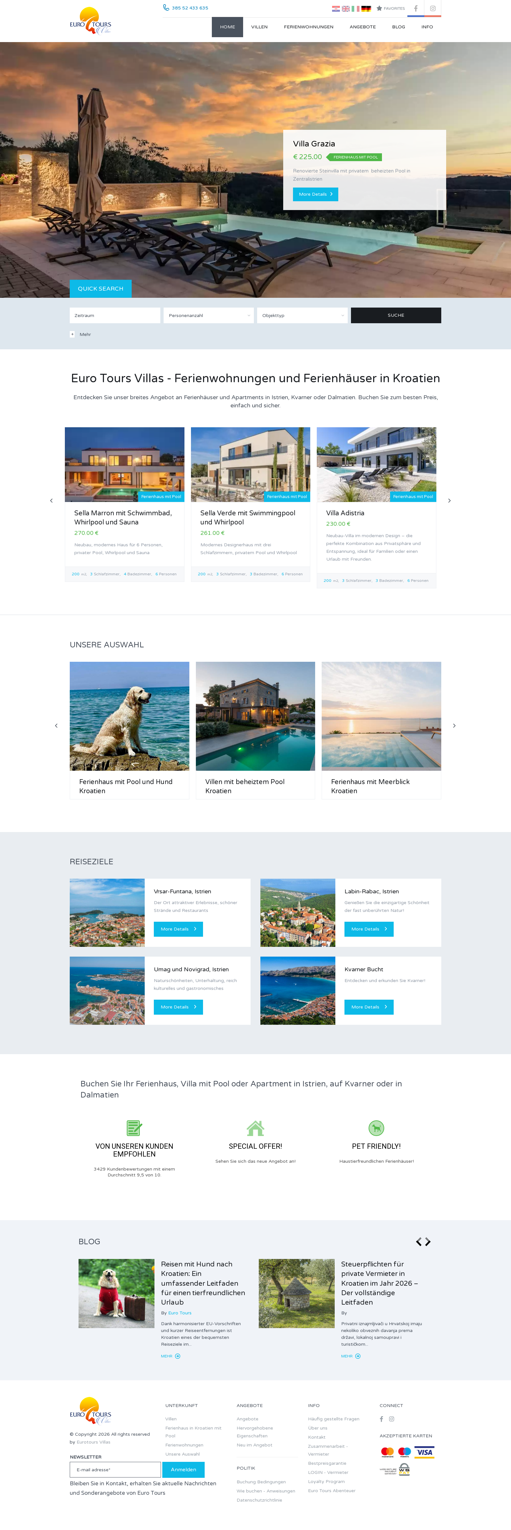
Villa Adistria (345, 513)
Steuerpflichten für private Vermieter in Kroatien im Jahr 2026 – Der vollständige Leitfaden (379, 1283)
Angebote (363, 27)
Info (427, 27)
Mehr (170, 1356)
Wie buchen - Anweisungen (266, 1491)
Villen (259, 27)
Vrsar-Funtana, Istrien (182, 891)
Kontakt (317, 1437)
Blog (398, 27)
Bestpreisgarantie (327, 1463)
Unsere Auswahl (182, 1454)
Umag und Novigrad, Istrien (191, 969)
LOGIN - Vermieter (328, 1472)
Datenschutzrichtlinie (259, 1500)
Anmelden (183, 1469)
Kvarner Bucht (363, 969)
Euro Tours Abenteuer (332, 1490)
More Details (315, 194)
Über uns (318, 1428)
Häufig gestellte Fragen (333, 1419)
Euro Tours (180, 1313)
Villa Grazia (314, 144)
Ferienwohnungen (308, 27)
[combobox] (209, 315)
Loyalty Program (326, 1481)
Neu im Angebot (254, 1445)
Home (227, 27)
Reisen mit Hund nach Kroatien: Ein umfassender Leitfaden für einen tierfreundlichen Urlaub (203, 1283)
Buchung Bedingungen (261, 1482)
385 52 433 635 (190, 8)
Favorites (390, 8)
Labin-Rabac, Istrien (371, 891)
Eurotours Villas (93, 1442)
